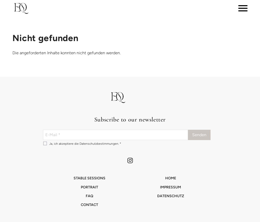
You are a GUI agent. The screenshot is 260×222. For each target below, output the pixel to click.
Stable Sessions (89, 178)
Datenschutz (170, 196)
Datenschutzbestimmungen (99, 144)
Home (170, 178)
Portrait (89, 187)
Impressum (170, 187)
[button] (20, 8)
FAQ (89, 196)
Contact (89, 205)
